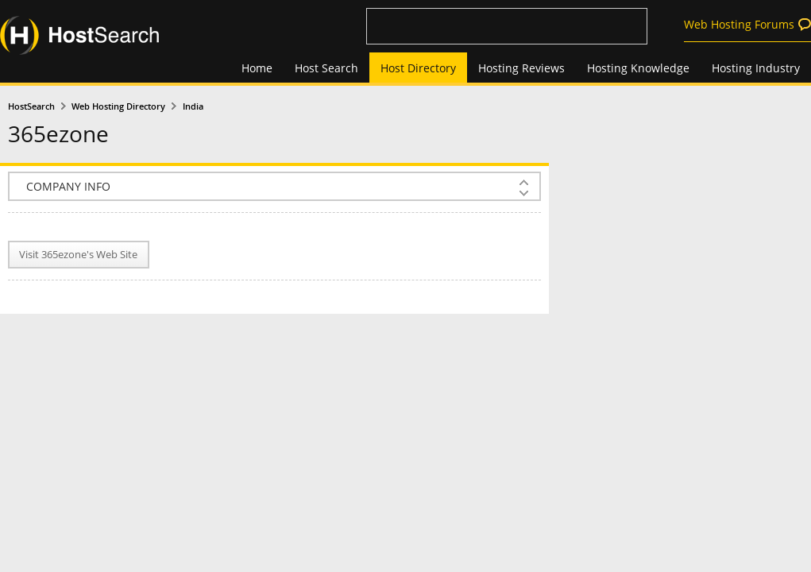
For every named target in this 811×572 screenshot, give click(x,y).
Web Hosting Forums (739, 24)
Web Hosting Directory (118, 106)
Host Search (326, 67)
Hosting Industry (756, 67)
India (193, 106)
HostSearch (31, 106)
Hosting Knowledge (638, 67)
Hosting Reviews (521, 67)
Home (256, 67)
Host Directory (418, 67)
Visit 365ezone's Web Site (78, 254)
